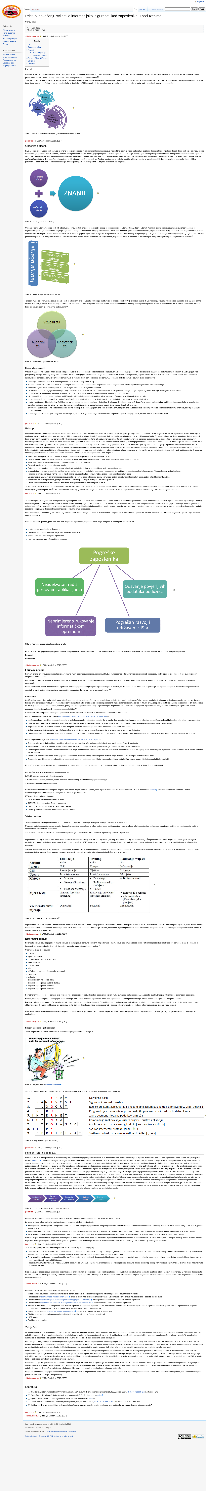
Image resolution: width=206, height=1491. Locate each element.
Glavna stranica (9, 30)
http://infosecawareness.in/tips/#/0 (60, 1311)
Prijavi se (200, 2)
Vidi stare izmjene (156, 9)
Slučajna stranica (9, 41)
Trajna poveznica (9, 66)
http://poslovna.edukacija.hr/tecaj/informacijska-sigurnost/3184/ (65, 1303)
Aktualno (6, 36)
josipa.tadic (29, 141)
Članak (27, 9)
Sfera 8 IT (36, 1160)
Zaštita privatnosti (31, 1436)
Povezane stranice (10, 57)
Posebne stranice (9, 60)
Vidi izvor (143, 9)
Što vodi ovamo (9, 54)
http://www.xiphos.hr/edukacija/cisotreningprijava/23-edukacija (65, 1300)
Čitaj (135, 9)
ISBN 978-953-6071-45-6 (104, 1402)
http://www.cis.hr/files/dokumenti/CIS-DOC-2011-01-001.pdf (82, 716)
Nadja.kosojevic (33, 36)
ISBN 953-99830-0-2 (136, 1392)
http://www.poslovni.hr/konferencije (54, 1297)
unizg (99, 1395)
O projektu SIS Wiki (46, 1436)
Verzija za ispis (8, 63)
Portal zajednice (9, 33)
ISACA (153, 790)
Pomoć (5, 44)
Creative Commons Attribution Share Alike (61, 1432)
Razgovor (35, 9)
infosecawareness (52, 1085)
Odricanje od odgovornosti (63, 1436)
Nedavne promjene (10, 39)
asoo (91, 1398)
